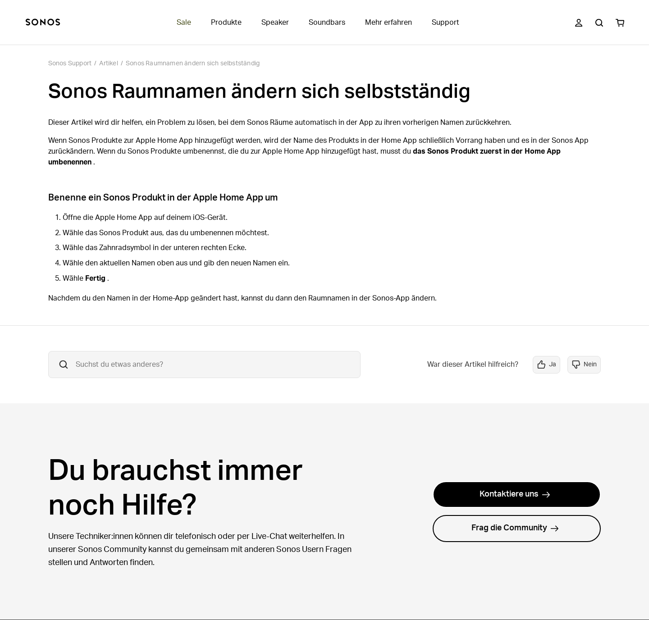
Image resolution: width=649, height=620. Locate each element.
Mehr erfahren (388, 22)
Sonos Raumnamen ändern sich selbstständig (193, 63)
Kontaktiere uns (515, 494)
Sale (184, 22)
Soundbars (327, 22)
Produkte (226, 22)
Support (445, 22)
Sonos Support (70, 63)
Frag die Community (515, 528)
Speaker (275, 22)
